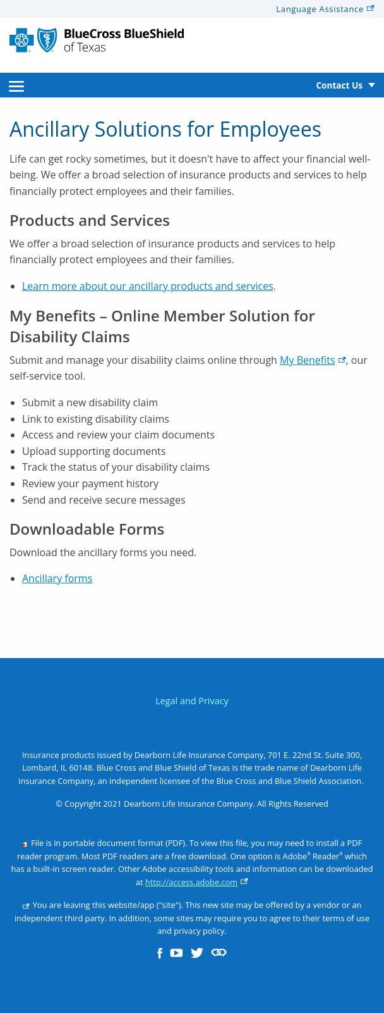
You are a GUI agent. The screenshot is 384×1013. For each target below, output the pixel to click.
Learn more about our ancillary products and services (147, 286)
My (312, 360)
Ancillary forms (57, 578)
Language (325, 9)
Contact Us (339, 85)
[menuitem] (16, 85)
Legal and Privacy (192, 701)
